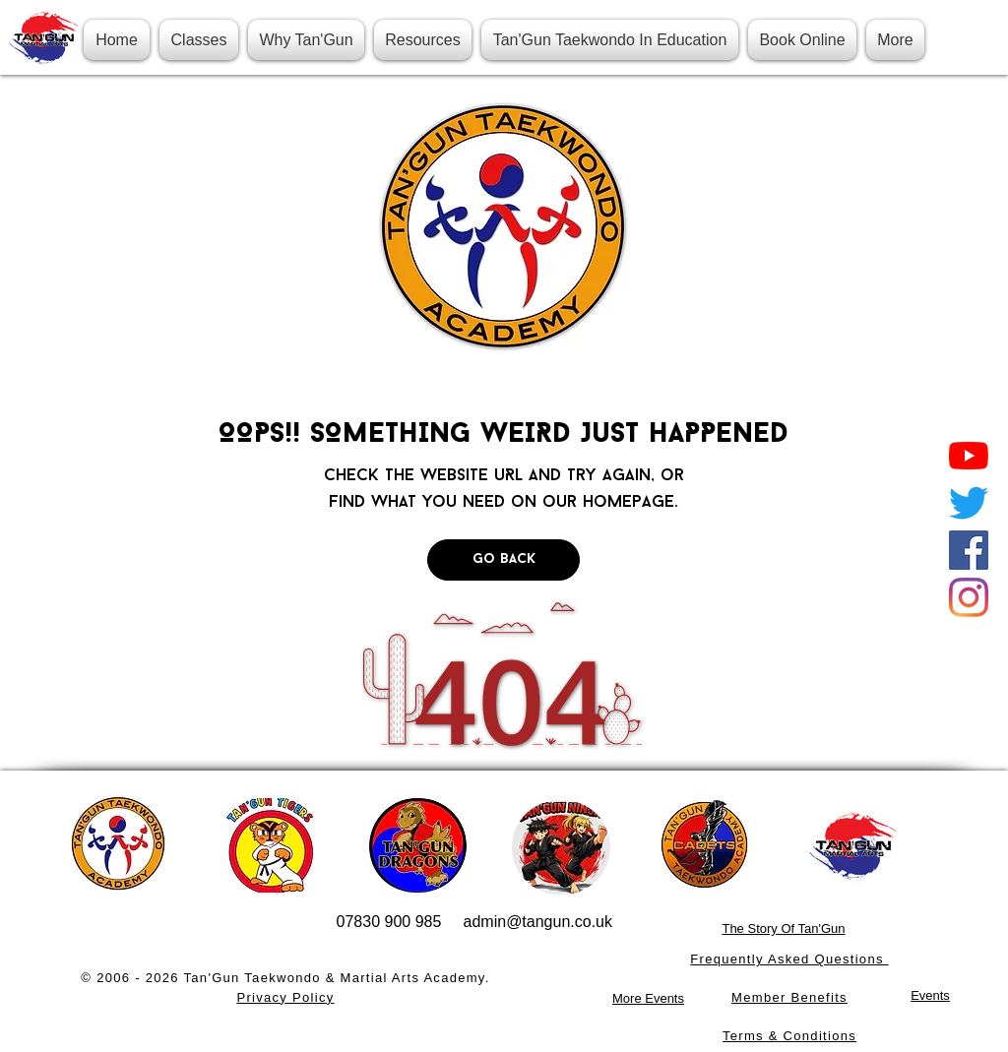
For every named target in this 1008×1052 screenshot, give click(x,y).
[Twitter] (968, 503)
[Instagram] (968, 597)
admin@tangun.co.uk (538, 921)
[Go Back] (503, 560)
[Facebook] (968, 550)
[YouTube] (968, 455)
